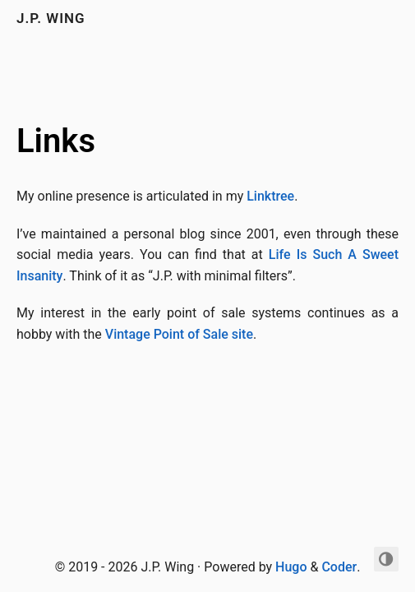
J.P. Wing (50, 18)
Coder (339, 567)
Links (55, 141)
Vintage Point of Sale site (179, 334)
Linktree (270, 196)
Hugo (291, 567)
